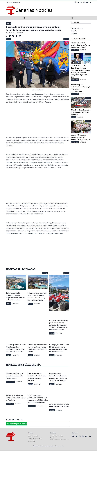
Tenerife (8, 23)
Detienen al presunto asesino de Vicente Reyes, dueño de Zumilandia (80, 45)
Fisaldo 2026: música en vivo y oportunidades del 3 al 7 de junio (15, 397)
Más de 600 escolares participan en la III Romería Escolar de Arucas (80, 137)
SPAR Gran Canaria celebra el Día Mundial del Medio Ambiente (80, 112)
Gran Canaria (10, 404)
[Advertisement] (37, 121)
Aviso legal (31, 441)
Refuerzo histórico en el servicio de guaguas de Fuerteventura (14, 376)
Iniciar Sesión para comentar (16, 424)
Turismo (74, 33)
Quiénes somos (33, 436)
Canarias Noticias (11, 33)
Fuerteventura (10, 382)
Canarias (30, 384)
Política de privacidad (34, 439)
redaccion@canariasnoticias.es (59, 440)
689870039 (59, 436)
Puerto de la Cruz (77, 28)
